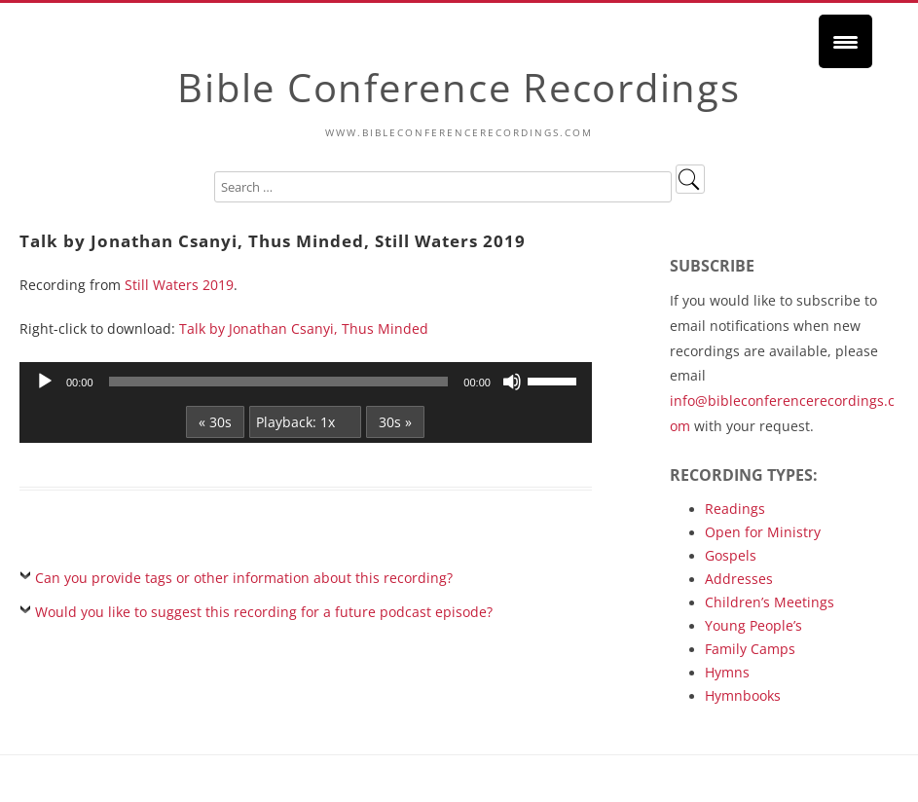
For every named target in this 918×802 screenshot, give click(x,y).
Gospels (730, 555)
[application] (305, 381)
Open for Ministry (763, 532)
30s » (395, 422)
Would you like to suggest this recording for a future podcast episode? (264, 611)
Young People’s (753, 625)
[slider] (279, 381)
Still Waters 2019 (179, 284)
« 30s (215, 422)
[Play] (45, 381)
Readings (735, 508)
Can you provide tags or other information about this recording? (244, 577)
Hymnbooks (743, 695)
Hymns (727, 672)
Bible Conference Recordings (458, 87)
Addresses (739, 578)
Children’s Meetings (769, 602)
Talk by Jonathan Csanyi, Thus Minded (303, 328)
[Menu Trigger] (845, 41)
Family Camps (750, 648)
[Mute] (512, 381)
